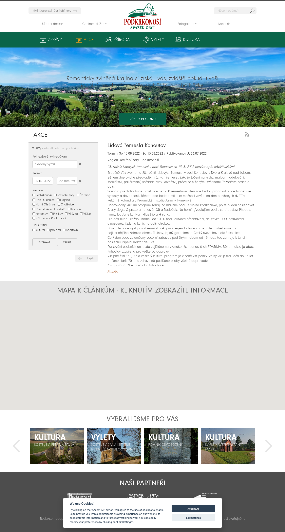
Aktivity (225, 39)
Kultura (187, 39)
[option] (57, 446)
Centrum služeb (93, 24)
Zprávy (55, 39)
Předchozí (16, 445)
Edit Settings (193, 517)
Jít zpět (89, 258)
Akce (87, 39)
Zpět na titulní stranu (142, 16)
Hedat (252, 11)
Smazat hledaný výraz (79, 164)
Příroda (119, 39)
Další (268, 445)
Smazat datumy (79, 180)
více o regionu (143, 103)
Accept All (194, 508)
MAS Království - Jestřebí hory (51, 10)
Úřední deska (52, 24)
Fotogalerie (186, 24)
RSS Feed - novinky (248, 134)
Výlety (154, 39)
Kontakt (223, 24)
